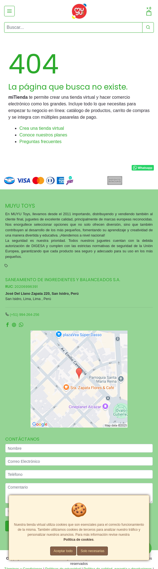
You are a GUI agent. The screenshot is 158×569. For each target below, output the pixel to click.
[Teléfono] (79, 474)
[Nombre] (79, 448)
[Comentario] (79, 493)
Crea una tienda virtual (41, 128)
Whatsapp (142, 168)
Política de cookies (78, 540)
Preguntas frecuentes (40, 141)
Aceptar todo (63, 551)
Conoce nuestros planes (43, 135)
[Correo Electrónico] (79, 461)
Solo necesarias (92, 551)
